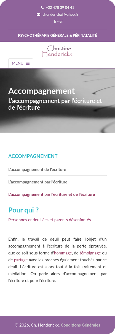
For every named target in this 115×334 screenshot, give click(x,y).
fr (55, 21)
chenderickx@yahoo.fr (60, 14)
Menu (21, 63)
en (61, 21)
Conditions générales (80, 324)
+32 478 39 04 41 (60, 7)
